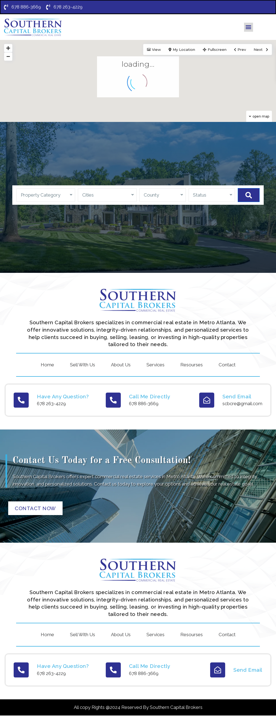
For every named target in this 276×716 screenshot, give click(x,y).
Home (47, 365)
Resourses (191, 365)
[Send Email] (206, 400)
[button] (248, 27)
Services (155, 365)
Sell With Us (82, 365)
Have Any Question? (63, 397)
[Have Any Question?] (21, 400)
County (151, 195)
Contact (227, 365)
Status (199, 195)
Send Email (236, 397)
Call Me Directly (149, 397)
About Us (121, 365)
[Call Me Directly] (113, 400)
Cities (88, 195)
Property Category (40, 195)
